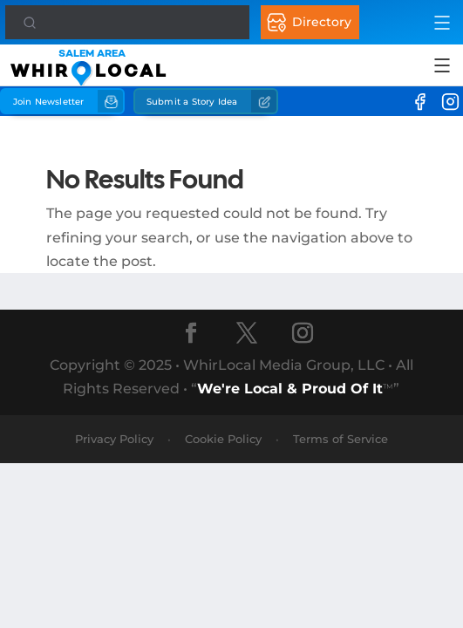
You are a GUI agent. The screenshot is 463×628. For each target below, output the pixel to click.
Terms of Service (340, 439)
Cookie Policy (223, 439)
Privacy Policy (114, 439)
